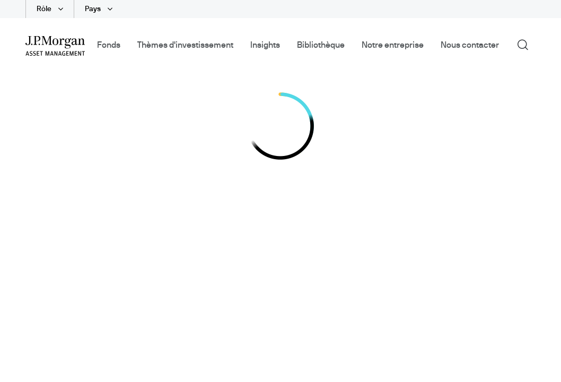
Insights (265, 45)
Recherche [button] (526, 44)
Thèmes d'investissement (185, 45)
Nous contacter (470, 45)
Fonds (108, 45)
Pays (93, 9)
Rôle (45, 9)
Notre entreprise (393, 45)
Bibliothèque (321, 45)
